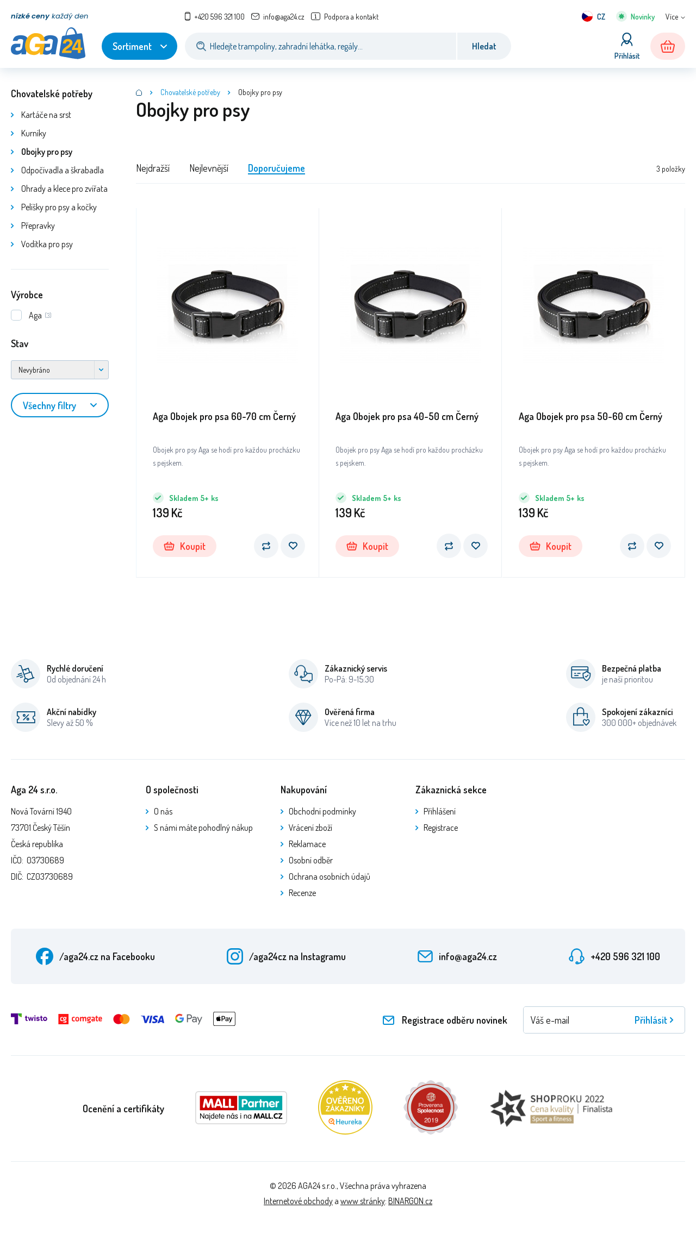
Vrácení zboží (310, 827)
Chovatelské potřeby (51, 93)
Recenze (302, 892)
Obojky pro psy (46, 151)
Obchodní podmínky (322, 811)
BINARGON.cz (410, 1200)
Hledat (484, 46)
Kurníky (33, 133)
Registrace (441, 827)
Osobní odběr (311, 860)
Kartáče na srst (46, 114)
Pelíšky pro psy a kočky (59, 207)
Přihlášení (440, 811)
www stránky (362, 1200)
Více (672, 16)
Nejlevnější (208, 168)
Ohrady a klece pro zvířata (64, 188)
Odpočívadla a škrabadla (62, 170)
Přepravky (38, 225)
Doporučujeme (276, 168)
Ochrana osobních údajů (329, 876)
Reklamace (307, 843)
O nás (163, 811)
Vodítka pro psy (47, 244)
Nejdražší (153, 168)
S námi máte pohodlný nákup (203, 827)
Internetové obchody (298, 1200)
